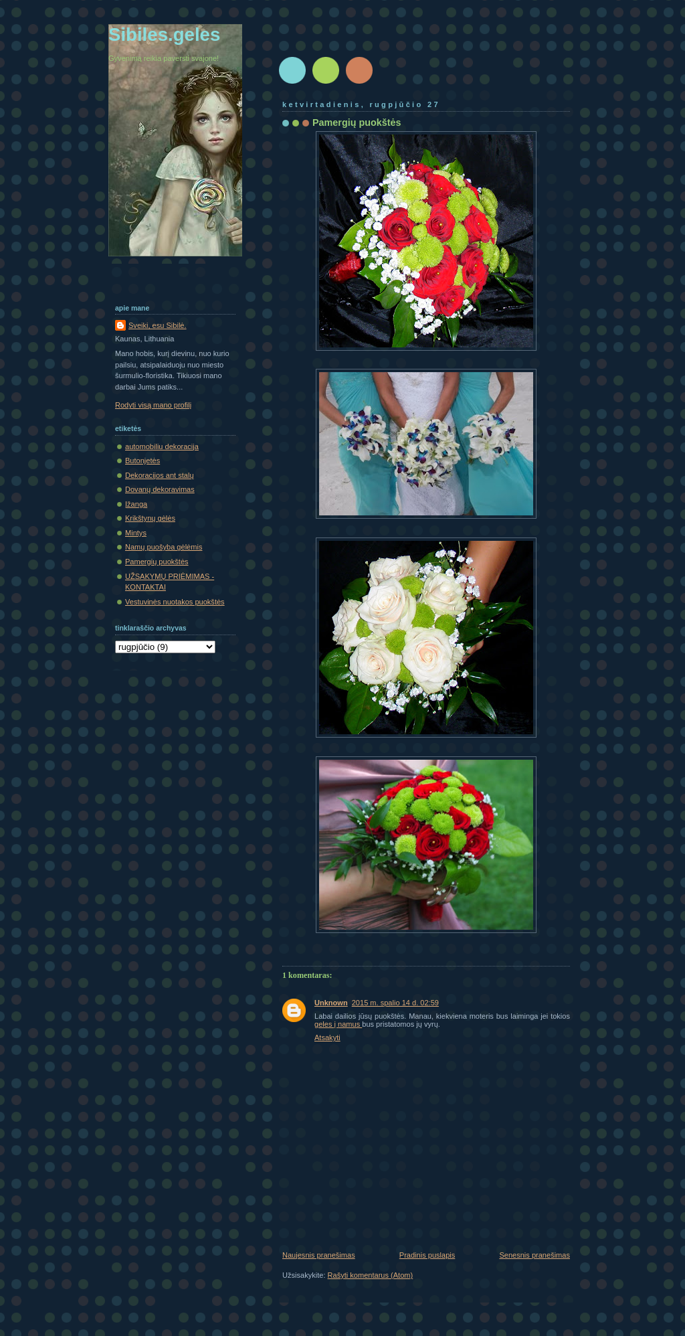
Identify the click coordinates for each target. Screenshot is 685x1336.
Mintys (135, 533)
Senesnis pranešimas (534, 1255)
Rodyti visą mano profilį (153, 405)
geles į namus (338, 1024)
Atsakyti (327, 1037)
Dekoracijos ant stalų (159, 475)
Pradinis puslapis (427, 1255)
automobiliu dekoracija (162, 446)
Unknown (331, 1003)
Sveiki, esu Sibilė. (157, 325)
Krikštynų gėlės (150, 518)
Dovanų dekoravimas (160, 489)
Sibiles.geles (164, 34)
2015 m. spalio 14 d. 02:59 (395, 1003)
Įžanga (136, 504)
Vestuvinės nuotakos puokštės (175, 602)
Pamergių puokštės (157, 562)
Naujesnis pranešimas (318, 1255)
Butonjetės (142, 460)
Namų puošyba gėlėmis (163, 547)
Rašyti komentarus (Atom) (370, 1275)
